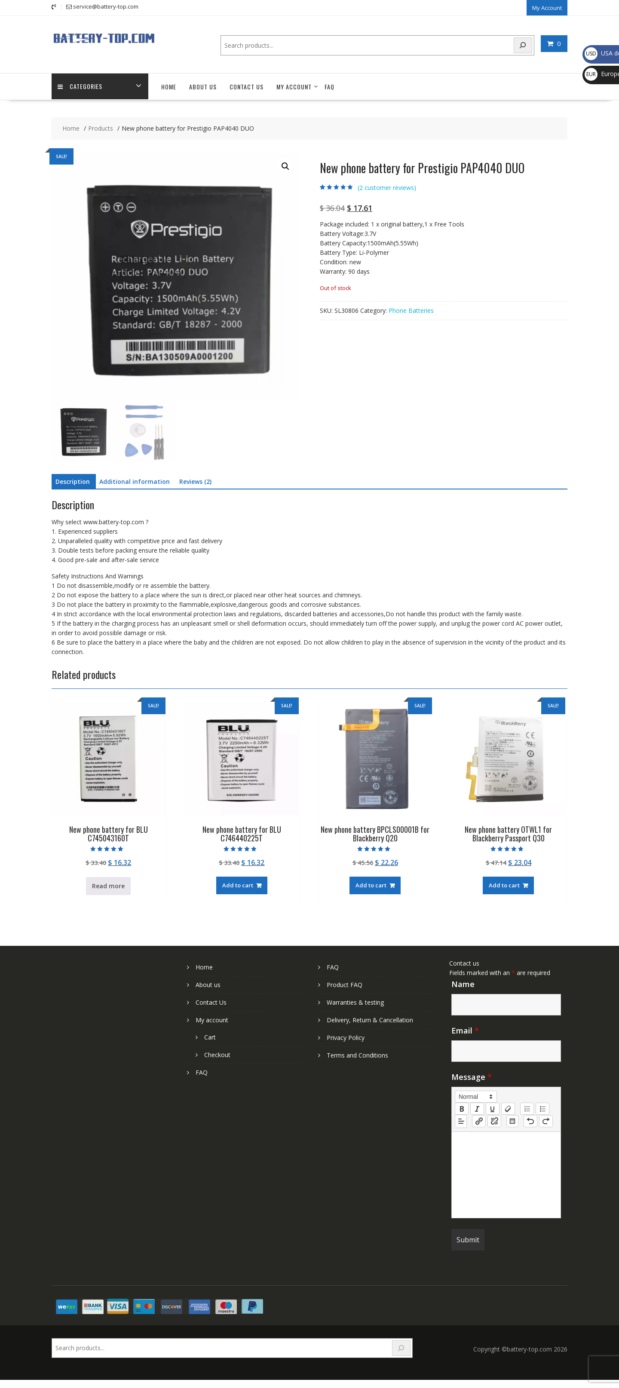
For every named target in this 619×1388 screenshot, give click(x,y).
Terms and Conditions (357, 1054)
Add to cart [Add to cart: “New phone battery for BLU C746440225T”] (237, 885)
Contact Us (247, 86)
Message (471, 1076)
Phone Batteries (411, 310)
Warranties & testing (355, 1001)
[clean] (508, 1108)
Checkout (217, 1054)
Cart (210, 1036)
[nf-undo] (530, 1121)
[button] (285, 166)
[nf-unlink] (494, 1121)
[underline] (492, 1108)
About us (203, 86)
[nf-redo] (546, 1121)
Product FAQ (344, 984)
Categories (80, 86)
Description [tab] (72, 481)
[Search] (523, 45)
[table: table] (512, 1121)
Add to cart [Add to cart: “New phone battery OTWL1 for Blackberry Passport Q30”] (504, 885)
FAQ (329, 86)
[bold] (462, 1108)
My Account (547, 7)
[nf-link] (479, 1121)
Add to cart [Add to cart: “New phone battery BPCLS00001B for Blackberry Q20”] (370, 885)
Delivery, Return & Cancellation (370, 1019)
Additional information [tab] (134, 481)
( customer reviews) (387, 187)
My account (294, 86)
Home (168, 86)
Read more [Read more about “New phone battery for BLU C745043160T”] (108, 885)
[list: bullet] (542, 1108)
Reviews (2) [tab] (195, 481)
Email (465, 1029)
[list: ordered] (527, 1108)
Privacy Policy (346, 1037)
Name (463, 983)
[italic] (477, 1108)
